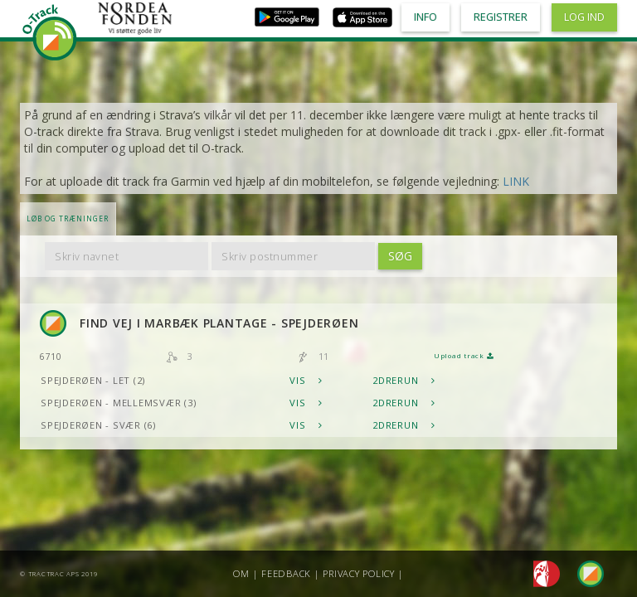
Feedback (286, 573)
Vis (306, 380)
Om (241, 573)
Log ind (584, 17)
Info (425, 17)
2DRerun (403, 380)
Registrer (501, 17)
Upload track (464, 356)
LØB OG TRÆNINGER (68, 218)
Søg (400, 256)
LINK (516, 181)
